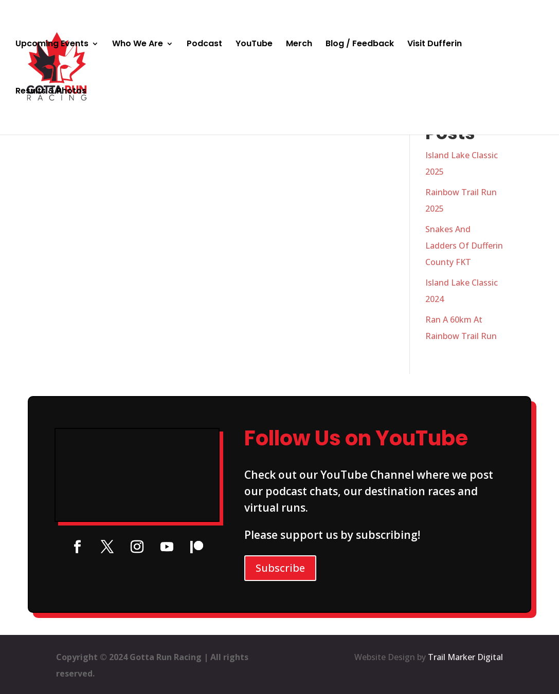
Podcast (204, 44)
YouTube (254, 44)
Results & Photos (50, 92)
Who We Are (137, 44)
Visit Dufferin (434, 44)
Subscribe (280, 568)
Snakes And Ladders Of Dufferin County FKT (464, 245)
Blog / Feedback (360, 44)
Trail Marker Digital (465, 657)
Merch (299, 44)
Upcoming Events (51, 44)
